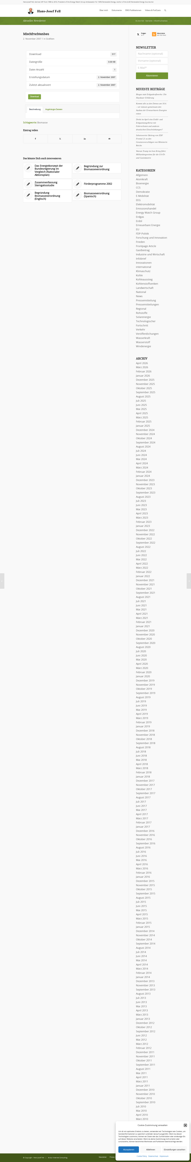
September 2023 (145, 493)
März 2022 (142, 568)
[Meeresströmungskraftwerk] (189, 581)
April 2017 (142, 814)
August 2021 (143, 597)
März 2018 (142, 768)
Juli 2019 (141, 701)
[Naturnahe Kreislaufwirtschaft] (2, 581)
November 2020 (145, 634)
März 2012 (142, 1044)
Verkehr (140, 329)
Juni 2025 (141, 405)
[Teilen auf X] (60, 139)
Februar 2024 (143, 472)
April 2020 (142, 664)
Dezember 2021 (145, 580)
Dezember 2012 (145, 1023)
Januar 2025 (143, 426)
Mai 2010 (141, 1111)
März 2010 (142, 1119)
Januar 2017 (143, 827)
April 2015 (142, 914)
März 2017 (142, 818)
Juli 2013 (141, 998)
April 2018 (142, 764)
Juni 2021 (141, 605)
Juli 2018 (141, 752)
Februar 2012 (143, 1048)
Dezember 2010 (145, 1090)
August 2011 (143, 1069)
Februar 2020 (143, 672)
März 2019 (142, 718)
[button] (185, 1125)
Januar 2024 (143, 476)
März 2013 (142, 1015)
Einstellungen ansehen (174, 1149)
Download (34, 97)
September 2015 (145, 893)
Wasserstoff (143, 342)
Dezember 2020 (145, 630)
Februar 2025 (143, 421)
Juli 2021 (141, 601)
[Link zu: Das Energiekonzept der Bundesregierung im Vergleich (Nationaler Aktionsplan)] (47, 170)
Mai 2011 (141, 1073)
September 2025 (145, 392)
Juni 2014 (141, 956)
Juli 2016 (141, 852)
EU (137, 229)
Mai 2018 (141, 760)
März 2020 (142, 668)
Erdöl (139, 221)
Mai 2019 (141, 710)
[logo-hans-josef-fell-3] (44, 10)
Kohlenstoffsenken (147, 284)
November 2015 (145, 885)
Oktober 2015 (144, 889)
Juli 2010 (141, 1106)
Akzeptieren (128, 1149)
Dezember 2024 (145, 430)
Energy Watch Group (148, 213)
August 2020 (143, 647)
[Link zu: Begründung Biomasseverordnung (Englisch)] (47, 196)
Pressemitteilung (146, 300)
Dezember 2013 (145, 981)
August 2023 (143, 497)
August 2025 (143, 396)
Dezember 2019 (145, 680)
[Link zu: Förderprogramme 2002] (96, 184)
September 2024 (145, 442)
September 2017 (145, 793)
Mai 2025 (141, 409)
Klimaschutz (143, 271)
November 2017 (145, 785)
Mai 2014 (141, 960)
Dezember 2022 (145, 530)
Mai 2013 (141, 1006)
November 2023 (145, 484)
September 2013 (145, 990)
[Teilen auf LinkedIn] (84, 139)
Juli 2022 (141, 551)
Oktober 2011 (144, 1060)
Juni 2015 (141, 906)
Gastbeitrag (143, 250)
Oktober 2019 (144, 689)
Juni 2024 (141, 455)
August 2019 (143, 697)
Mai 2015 (141, 910)
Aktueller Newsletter (34, 20)
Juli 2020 (141, 651)
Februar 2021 (143, 622)
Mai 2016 (141, 860)
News (139, 296)
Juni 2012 (141, 1035)
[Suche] (165, 10)
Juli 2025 (141, 401)
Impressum (164, 1156)
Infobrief (141, 259)
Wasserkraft (143, 338)
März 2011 (142, 1081)
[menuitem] (104, 10)
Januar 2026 (143, 376)
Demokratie (143, 192)
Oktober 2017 (144, 789)
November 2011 (145, 1056)
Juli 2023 (141, 501)
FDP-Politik (142, 234)
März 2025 (142, 417)
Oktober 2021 (144, 589)
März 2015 (142, 919)
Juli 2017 (141, 802)
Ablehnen (150, 1149)
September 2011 (145, 1065)
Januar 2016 (143, 877)
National (141, 292)
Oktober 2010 (144, 1098)
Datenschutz (153, 1156)
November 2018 (145, 735)
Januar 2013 (143, 1019)
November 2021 (145, 584)
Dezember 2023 (145, 480)
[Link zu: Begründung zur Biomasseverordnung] (96, 168)
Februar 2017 (143, 822)
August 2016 (143, 847)
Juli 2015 (141, 902)
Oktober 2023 (144, 488)
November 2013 (145, 985)
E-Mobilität (142, 196)
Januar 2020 (143, 676)
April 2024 (142, 463)
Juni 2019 (141, 706)
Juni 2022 (141, 555)
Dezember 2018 (145, 731)
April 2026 (142, 363)
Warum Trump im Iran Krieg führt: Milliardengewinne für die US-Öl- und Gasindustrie (151, 154)
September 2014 (145, 944)
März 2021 (142, 618)
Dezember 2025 (145, 380)
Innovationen (144, 263)
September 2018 (145, 743)
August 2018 (143, 747)
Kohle (139, 275)
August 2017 (143, 797)
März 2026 (142, 367)
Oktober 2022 (144, 539)
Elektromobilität (145, 204)
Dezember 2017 (145, 781)
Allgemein (142, 175)
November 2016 (145, 835)
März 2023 (142, 518)
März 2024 (142, 467)
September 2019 (145, 693)
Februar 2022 (143, 572)
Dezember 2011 (145, 1052)
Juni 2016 (141, 856)
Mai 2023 (141, 509)
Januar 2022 (143, 576)
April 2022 (142, 564)
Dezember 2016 (145, 831)
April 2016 (142, 864)
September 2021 (145, 593)
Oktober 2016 (144, 839)
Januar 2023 (143, 526)
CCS (138, 188)
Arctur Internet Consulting (57, 1157)
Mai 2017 (141, 810)
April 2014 (142, 965)
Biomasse (42, 123)
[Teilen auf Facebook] (35, 139)
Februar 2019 (143, 722)
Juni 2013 (141, 1002)
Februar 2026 (143, 371)
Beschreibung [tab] (35, 109)
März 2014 (142, 969)
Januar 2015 (143, 927)
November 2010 (145, 1094)
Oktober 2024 (144, 438)
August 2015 (143, 898)
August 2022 (143, 547)
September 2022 (145, 543)
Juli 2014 (141, 952)
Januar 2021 (143, 626)
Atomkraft (142, 179)
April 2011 (142, 1077)
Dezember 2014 (145, 931)
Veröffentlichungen (147, 334)
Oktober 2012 (144, 1027)
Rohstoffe (141, 313)
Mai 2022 (141, 559)
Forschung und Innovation (151, 238)
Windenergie (143, 346)
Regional (141, 309)
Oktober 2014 (144, 939)
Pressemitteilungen (147, 304)
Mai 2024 (141, 459)
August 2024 (143, 447)
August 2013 (143, 994)
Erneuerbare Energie (148, 225)
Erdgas (140, 217)
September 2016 (145, 843)
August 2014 (143, 948)
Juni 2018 (141, 756)
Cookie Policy (142, 1156)
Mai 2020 (141, 660)
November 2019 (145, 685)
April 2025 (142, 413)
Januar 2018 (143, 777)
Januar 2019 (143, 726)
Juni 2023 (141, 505)
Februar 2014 (143, 973)
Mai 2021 (141, 609)
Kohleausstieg (144, 279)
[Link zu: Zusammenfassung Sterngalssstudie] (47, 184)
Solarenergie (143, 317)
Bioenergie (142, 183)
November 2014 (145, 935)
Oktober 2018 (144, 739)
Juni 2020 (141, 655)
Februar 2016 (143, 873)
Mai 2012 (141, 1040)
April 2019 (142, 714)
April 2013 (142, 1010)
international (143, 267)
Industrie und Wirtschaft (150, 254)
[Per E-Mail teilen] (109, 139)
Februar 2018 (143, 772)
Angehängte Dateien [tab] (53, 109)
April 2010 (142, 1115)
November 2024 (145, 434)
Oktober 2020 (144, 639)
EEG (138, 200)
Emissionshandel (146, 209)
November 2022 (145, 534)
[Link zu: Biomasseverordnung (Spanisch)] (96, 195)
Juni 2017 (141, 806)
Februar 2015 (143, 923)
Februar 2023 (143, 522)
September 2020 (145, 643)
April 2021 (142, 614)
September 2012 (145, 1031)
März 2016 (142, 868)
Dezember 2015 (145, 881)
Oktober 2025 (144, 388)
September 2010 (145, 1102)
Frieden (140, 242)
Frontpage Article (146, 246)
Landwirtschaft (144, 288)
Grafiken (50, 39)
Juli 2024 (141, 451)
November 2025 (145, 384)
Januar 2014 (143, 977)
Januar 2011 (143, 1086)
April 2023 (142, 513)
